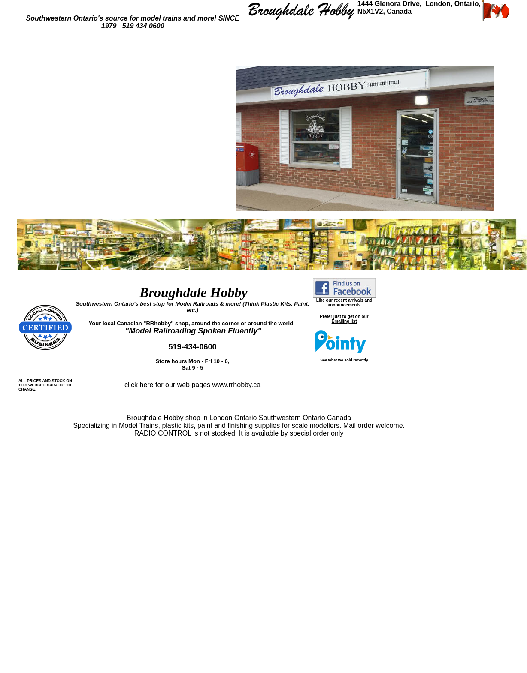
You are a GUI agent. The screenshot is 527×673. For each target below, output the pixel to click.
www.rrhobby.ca (236, 384)
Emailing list (344, 321)
